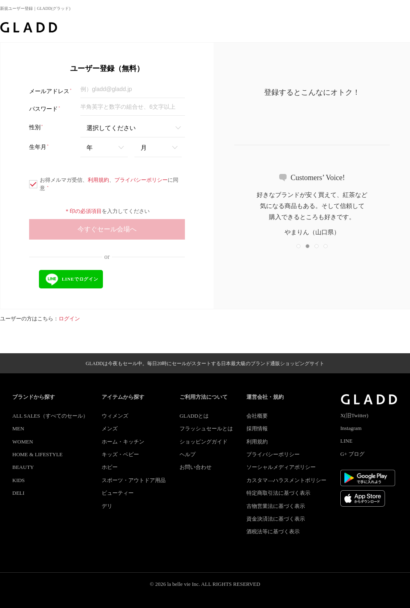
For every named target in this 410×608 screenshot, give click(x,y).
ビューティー (118, 493)
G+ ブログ (352, 454)
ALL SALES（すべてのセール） (50, 416)
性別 (36, 127)
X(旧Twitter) (354, 415)
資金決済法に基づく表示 (275, 519)
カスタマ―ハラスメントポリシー (286, 480)
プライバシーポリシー (141, 180)
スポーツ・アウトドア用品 (134, 480)
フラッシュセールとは (206, 428)
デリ (107, 506)
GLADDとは (194, 416)
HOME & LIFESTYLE (37, 454)
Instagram (351, 428)
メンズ (110, 428)
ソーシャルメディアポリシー (281, 467)
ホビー (110, 467)
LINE (346, 441)
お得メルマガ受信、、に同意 (103, 184)
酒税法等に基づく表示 (273, 531)
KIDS (18, 480)
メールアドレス (50, 91)
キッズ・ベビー (120, 454)
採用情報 (257, 428)
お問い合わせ (196, 467)
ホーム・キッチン (123, 442)
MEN (18, 428)
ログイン (69, 318)
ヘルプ (188, 454)
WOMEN (22, 442)
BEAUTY (23, 467)
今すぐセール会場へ (107, 229)
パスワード (45, 109)
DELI (18, 493)
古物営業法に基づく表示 (275, 506)
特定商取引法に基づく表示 (278, 493)
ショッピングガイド (204, 442)
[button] (298, 246)
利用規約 (98, 180)
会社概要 (257, 416)
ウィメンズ (115, 416)
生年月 (39, 147)
